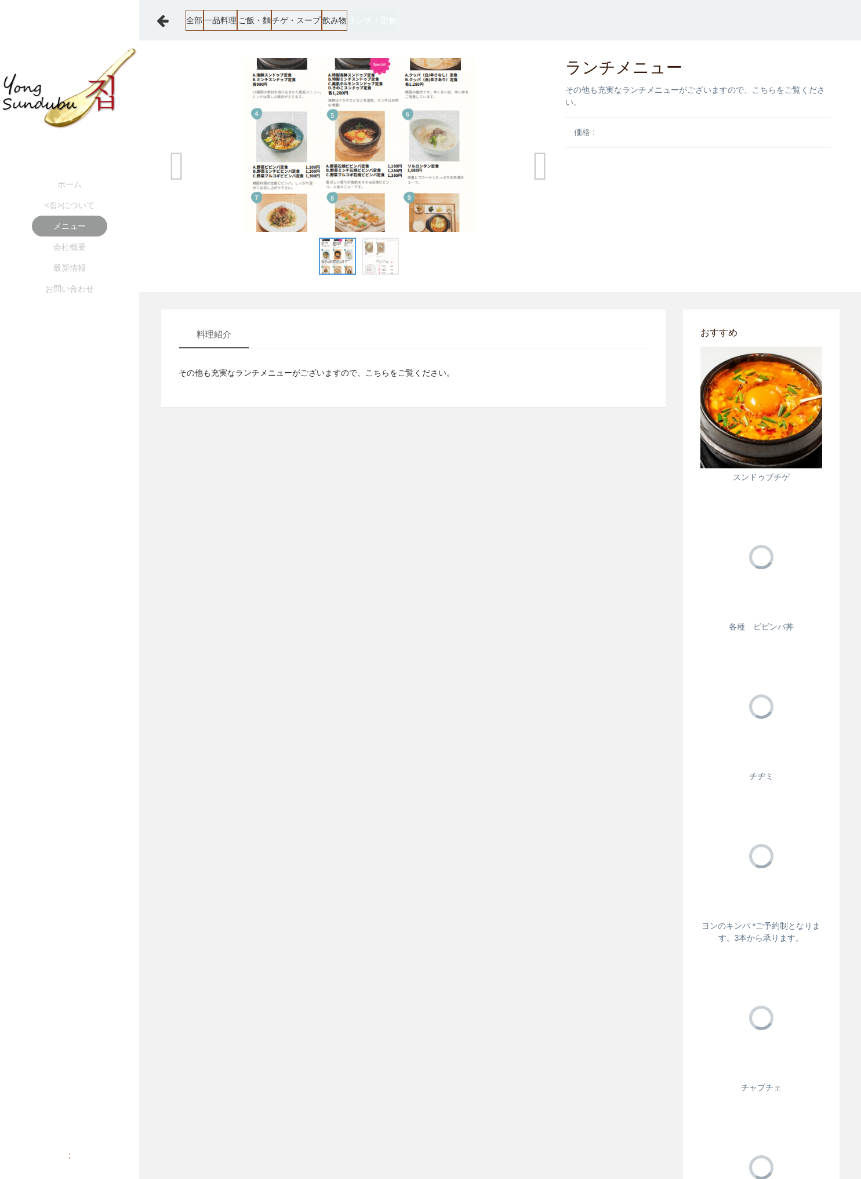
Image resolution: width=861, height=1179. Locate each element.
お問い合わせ (69, 288)
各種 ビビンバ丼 (761, 626)
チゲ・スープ (373, 20)
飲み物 (434, 20)
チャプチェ (761, 1087)
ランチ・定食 (494, 20)
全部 (203, 20)
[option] (359, 145)
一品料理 (251, 20)
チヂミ (761, 776)
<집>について (70, 205)
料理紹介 (214, 334)
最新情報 (69, 267)
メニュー (69, 226)
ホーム (69, 184)
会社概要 (69, 247)
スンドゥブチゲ (761, 477)
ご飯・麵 (308, 20)
